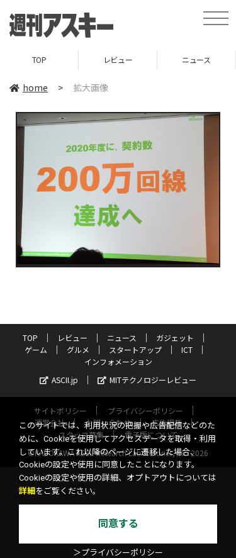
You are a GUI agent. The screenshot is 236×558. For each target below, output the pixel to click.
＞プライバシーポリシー (118, 552)
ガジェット (175, 337)
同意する (118, 524)
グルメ (78, 349)
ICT (187, 349)
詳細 (27, 491)
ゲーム (36, 349)
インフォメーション (118, 361)
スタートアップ (135, 349)
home (28, 87)
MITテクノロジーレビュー (147, 379)
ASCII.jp (59, 379)
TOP (39, 59)
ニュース (196, 59)
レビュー (117, 59)
